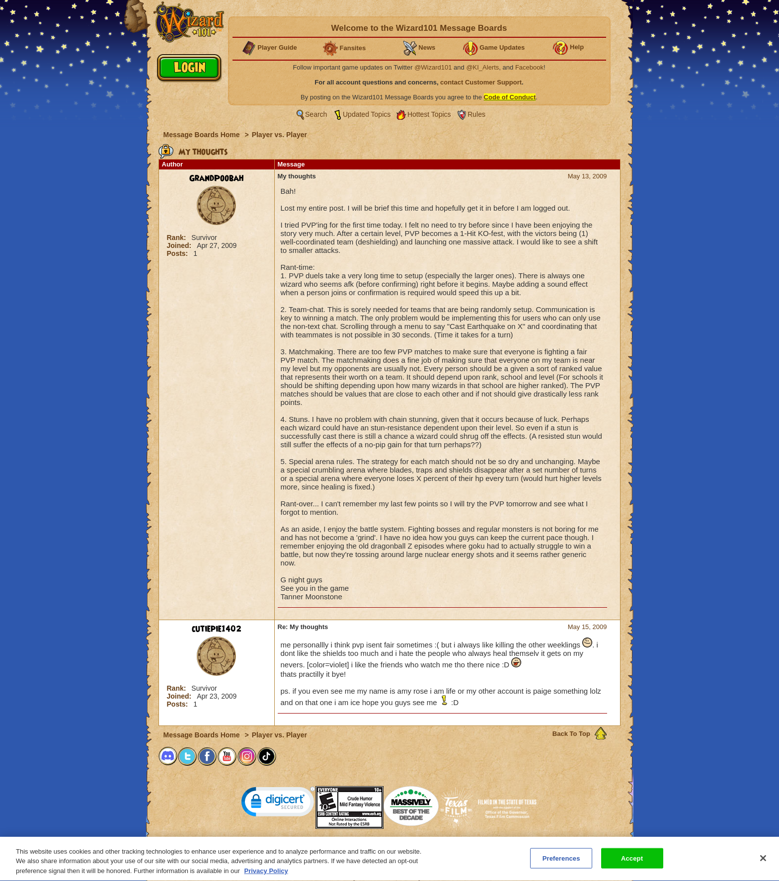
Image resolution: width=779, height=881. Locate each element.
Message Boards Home (202, 135)
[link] (278, 803)
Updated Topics (366, 114)
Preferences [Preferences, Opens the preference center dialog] (561, 862)
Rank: (177, 237)
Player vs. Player (279, 135)
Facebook (529, 67)
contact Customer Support (481, 82)
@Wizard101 (433, 67)
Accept (632, 862)
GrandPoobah (216, 178)
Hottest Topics (429, 114)
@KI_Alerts (482, 67)
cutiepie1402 (216, 629)
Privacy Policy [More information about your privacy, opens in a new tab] (266, 875)
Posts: (178, 253)
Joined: (180, 245)
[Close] (763, 862)
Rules (476, 114)
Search (316, 114)
